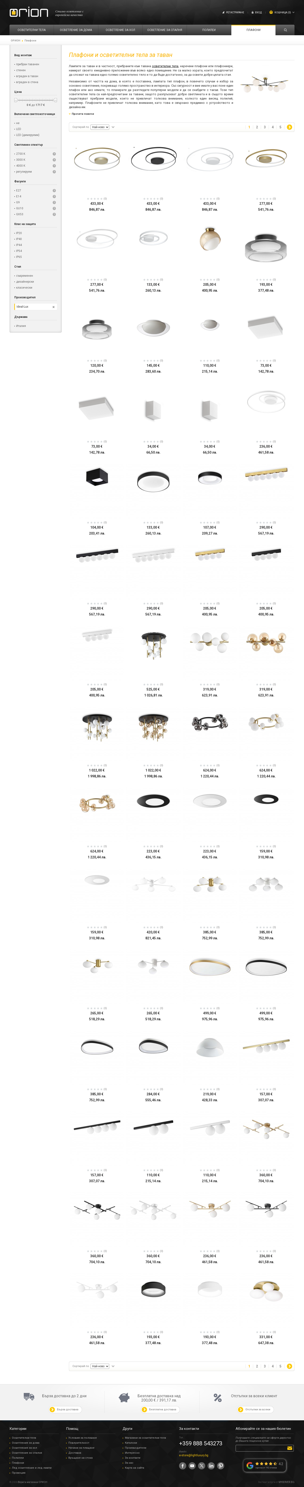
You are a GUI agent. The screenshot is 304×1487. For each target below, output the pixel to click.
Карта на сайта (134, 1467)
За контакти (132, 1457)
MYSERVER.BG (286, 1482)
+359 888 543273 (200, 1443)
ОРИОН (15, 40)
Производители (135, 1447)
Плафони (18, 1462)
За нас (129, 1462)
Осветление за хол (24, 1447)
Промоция (18, 1472)
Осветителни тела (24, 1437)
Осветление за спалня (27, 1452)
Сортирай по (80, 127)
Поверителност (78, 1442)
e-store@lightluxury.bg (193, 1455)
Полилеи (18, 1457)
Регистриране (235, 12)
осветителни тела (165, 66)
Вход (258, 12)
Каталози (131, 1442)
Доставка (74, 1452)
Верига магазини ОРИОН (32, 1482)
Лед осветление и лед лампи (32, 1467)
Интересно (132, 1452)
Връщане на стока (80, 1457)
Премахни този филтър (53, 307)
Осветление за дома (25, 1442)
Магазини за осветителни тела (145, 1437)
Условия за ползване (82, 1437)
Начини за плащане (81, 1447)
